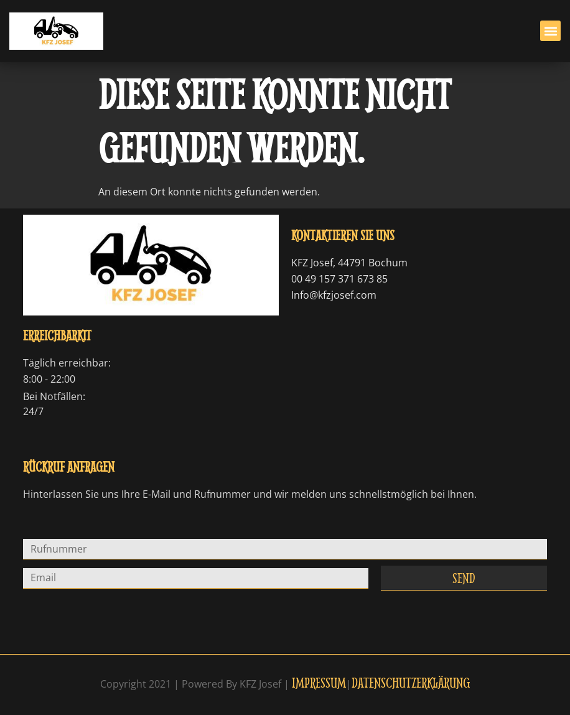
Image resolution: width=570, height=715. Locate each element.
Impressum (319, 682)
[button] (550, 31)
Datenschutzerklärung (411, 682)
